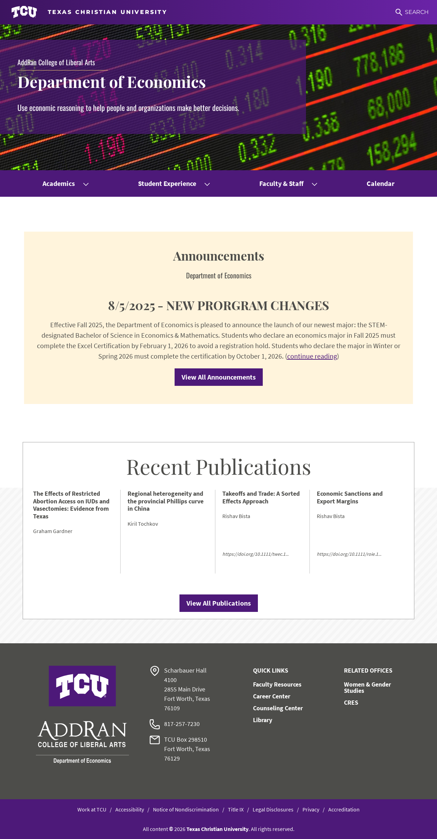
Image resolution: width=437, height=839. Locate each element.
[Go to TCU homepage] (89, 12)
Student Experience (167, 183)
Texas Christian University (217, 828)
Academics (59, 183)
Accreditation (344, 809)
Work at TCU (91, 809)
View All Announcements (219, 377)
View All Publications (218, 603)
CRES (351, 702)
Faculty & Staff (281, 183)
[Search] (412, 12)
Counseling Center (278, 708)
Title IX (236, 809)
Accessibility (129, 809)
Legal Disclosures (273, 809)
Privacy (310, 809)
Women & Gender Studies (367, 687)
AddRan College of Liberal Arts (56, 62)
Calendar (380, 183)
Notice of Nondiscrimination (186, 809)
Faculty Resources (277, 684)
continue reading (312, 356)
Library (262, 720)
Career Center (271, 696)
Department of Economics (111, 81)
